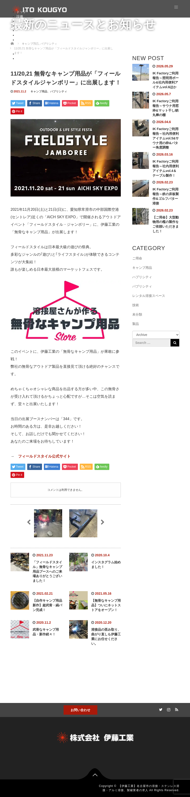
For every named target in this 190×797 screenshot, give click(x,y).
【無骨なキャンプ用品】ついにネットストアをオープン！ (106, 605)
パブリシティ (58, 91)
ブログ (21, 30)
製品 (19, 26)
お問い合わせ (80, 710)
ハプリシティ (142, 277)
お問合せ (23, 35)
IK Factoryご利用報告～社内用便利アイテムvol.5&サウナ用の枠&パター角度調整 (165, 138)
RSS (175, 708)
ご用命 (137, 258)
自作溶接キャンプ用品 (42, 44)
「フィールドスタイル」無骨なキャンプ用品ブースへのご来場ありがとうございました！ (47, 571)
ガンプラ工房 (36, 49)
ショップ (23, 58)
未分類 (137, 314)
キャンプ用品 (38, 91)
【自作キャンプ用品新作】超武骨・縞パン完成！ (47, 605)
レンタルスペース (29, 54)
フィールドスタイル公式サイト (44, 456)
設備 (19, 16)
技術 (19, 21)
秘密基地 (23, 40)
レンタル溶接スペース (148, 296)
